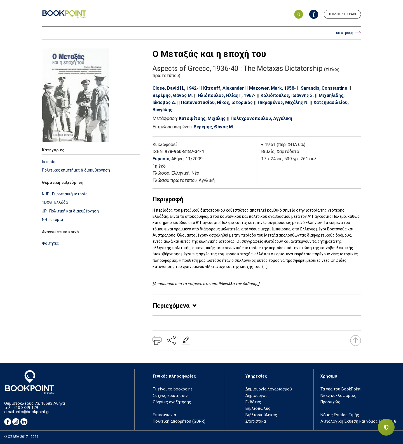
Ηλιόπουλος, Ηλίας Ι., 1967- (227, 95)
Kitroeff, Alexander (223, 88)
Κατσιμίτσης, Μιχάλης (202, 118)
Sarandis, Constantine (324, 88)
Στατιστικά (255, 421)
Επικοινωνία (164, 415)
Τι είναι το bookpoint (172, 389)
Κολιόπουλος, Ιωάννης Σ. (287, 95)
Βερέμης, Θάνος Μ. (173, 95)
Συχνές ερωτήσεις (170, 395)
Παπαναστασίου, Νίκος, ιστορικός (217, 102)
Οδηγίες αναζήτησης (172, 402)
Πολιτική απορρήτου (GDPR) (179, 421)
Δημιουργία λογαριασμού (268, 389)
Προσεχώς (330, 402)
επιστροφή (348, 33)
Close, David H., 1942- (175, 88)
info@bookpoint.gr (33, 412)
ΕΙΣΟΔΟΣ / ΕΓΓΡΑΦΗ (342, 14)
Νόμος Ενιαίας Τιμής (339, 415)
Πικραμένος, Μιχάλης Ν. (283, 102)
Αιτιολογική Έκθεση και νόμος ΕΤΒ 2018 (358, 421)
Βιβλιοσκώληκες (261, 415)
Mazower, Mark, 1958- (272, 88)
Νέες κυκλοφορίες (338, 395)
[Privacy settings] (386, 427)
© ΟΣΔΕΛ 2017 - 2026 (21, 437)
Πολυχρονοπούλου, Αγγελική (261, 118)
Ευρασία (161, 158)
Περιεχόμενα (171, 305)
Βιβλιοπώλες (257, 408)
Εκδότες (253, 402)
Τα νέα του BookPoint (340, 389)
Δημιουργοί (256, 395)
